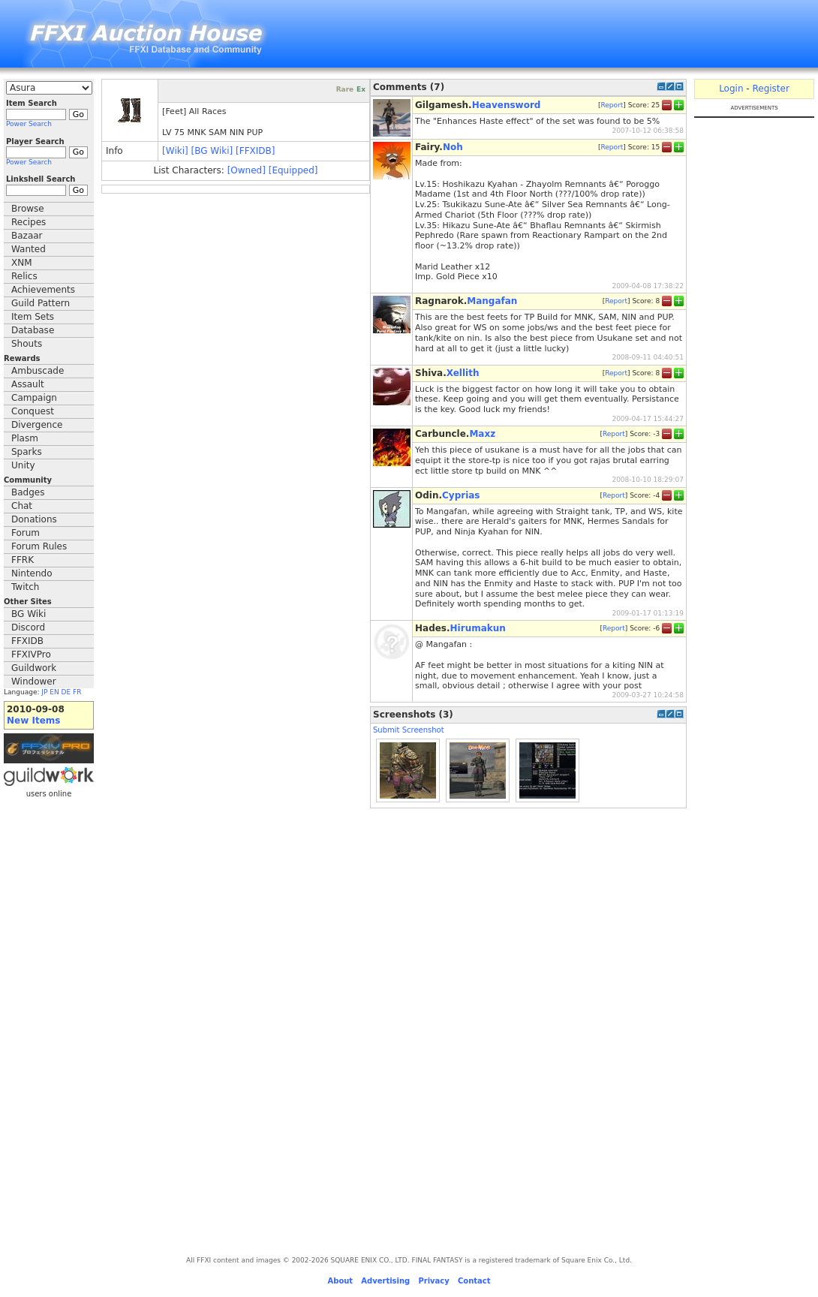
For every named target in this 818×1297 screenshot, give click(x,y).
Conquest (32, 411)
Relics (24, 276)
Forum (25, 533)
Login (731, 88)
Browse (27, 208)
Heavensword (506, 105)
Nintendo (32, 573)
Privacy (433, 1281)
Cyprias (461, 495)
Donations (34, 519)
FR (77, 692)
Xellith (463, 373)
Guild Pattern (40, 303)
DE (66, 692)
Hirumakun (478, 628)
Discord (28, 627)
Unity (23, 465)
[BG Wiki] (212, 151)
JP (44, 692)
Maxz (482, 434)
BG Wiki (28, 614)
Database (32, 330)
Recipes (28, 222)
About (340, 1281)
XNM (21, 262)
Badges (27, 492)
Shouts (26, 344)
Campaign (34, 398)
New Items (33, 720)
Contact (474, 1281)
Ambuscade (37, 371)
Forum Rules (39, 546)
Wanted (28, 249)
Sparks (26, 452)
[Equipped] (293, 170)
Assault (27, 384)
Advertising (385, 1281)
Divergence (36, 425)
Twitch (25, 587)
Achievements (43, 289)
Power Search (29, 124)
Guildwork (33, 668)
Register (770, 88)
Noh (453, 147)
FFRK (22, 560)
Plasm (24, 438)
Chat (21, 506)
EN (54, 692)
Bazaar (27, 235)
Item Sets (32, 316)
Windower (33, 681)
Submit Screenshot (408, 730)
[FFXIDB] (255, 151)
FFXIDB (27, 641)
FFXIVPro (31, 654)
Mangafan (492, 301)
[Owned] (246, 170)
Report (611, 104)
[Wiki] (175, 151)
